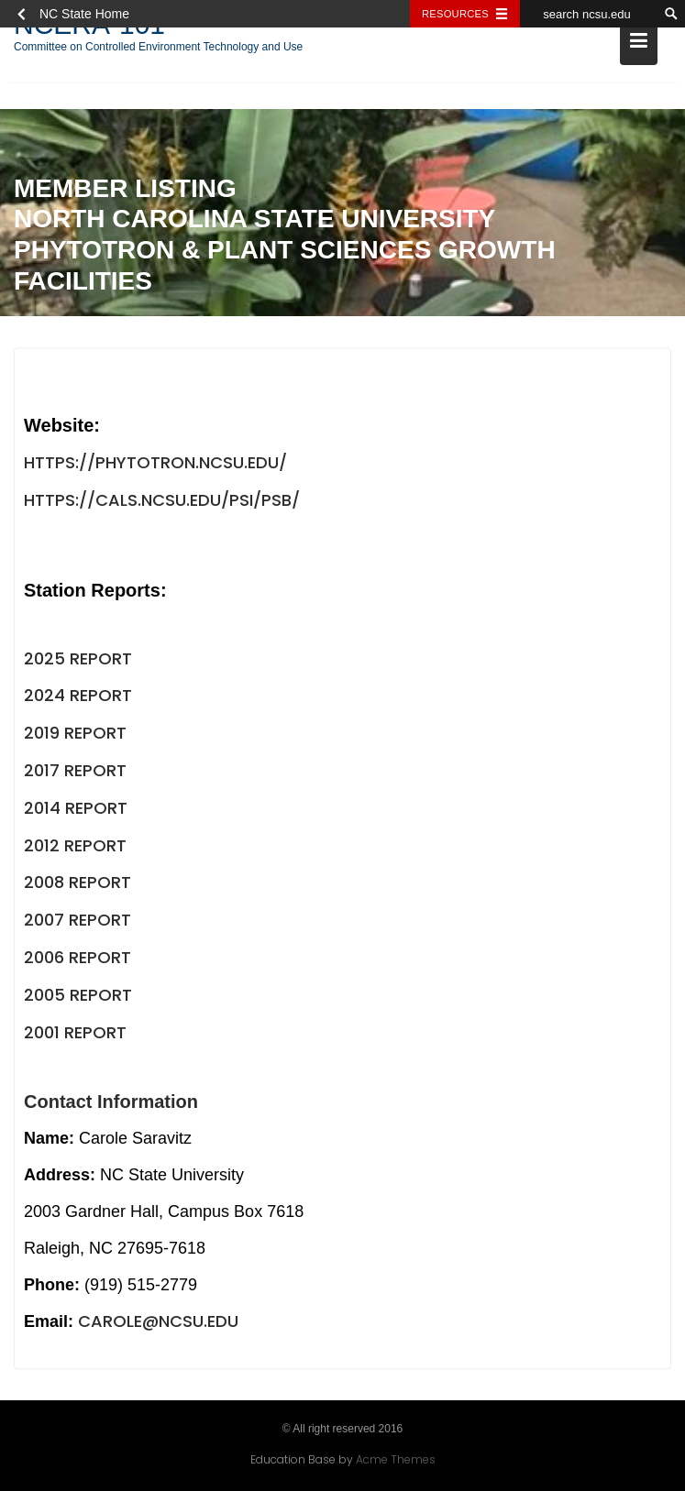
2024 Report (78, 697)
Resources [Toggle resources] (455, 13)
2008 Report (77, 884)
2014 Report (75, 810)
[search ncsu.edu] (588, 13)
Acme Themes (396, 1458)
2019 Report (75, 735)
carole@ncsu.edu (158, 1323)
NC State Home (84, 13)
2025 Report (78, 661)
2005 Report (78, 997)
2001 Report (75, 1035)
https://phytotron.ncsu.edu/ (155, 465)
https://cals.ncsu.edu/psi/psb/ (162, 502)
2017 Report (75, 773)
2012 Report (75, 848)
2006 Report (77, 959)
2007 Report (77, 922)
